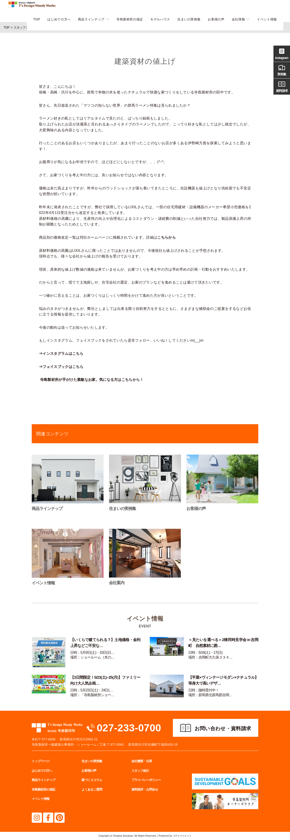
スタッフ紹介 (140, 770)
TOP (36, 19)
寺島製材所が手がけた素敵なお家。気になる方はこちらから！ (92, 380)
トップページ (40, 761)
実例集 (282, 69)
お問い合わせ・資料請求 (223, 728)
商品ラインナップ (91, 19)
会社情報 (238, 19)
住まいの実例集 (189, 19)
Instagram (282, 53)
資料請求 (282, 86)
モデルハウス (160, 19)
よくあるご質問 (92, 789)
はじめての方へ (58, 19)
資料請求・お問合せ (144, 789)
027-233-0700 (129, 728)
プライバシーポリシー (146, 780)
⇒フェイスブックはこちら (61, 367)
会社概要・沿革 (141, 761)
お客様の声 (216, 19)
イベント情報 (267, 19)
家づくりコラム (92, 780)
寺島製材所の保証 (129, 19)
